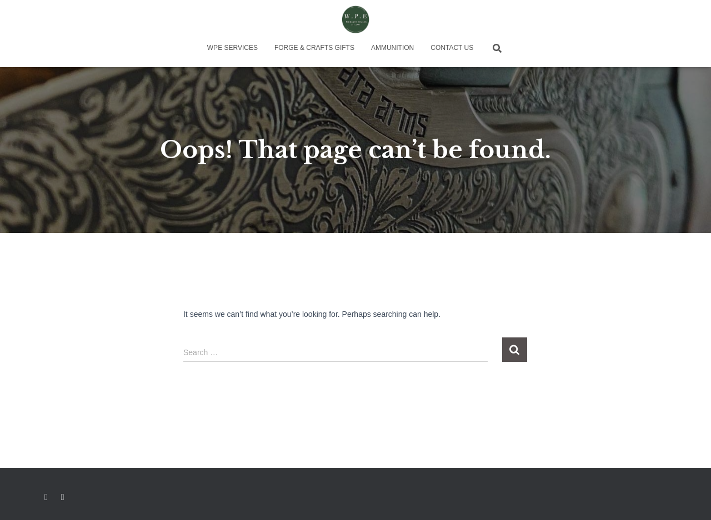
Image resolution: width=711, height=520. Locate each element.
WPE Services (232, 48)
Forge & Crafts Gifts (314, 48)
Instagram (64, 497)
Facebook (46, 497)
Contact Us (451, 48)
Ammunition (392, 48)
